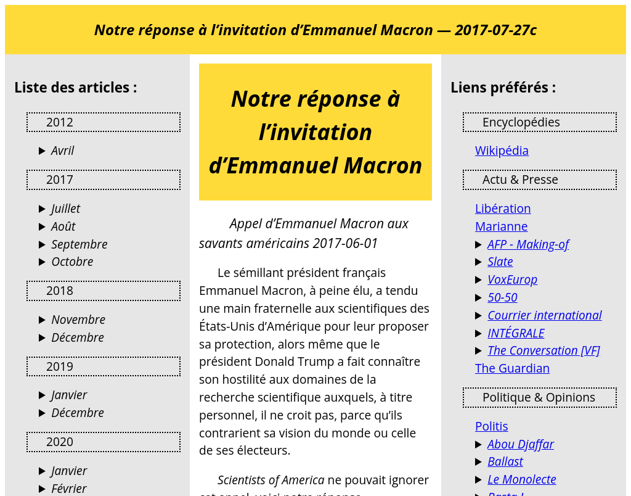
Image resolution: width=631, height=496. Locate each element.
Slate (500, 261)
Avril (62, 150)
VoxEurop (512, 279)
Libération (503, 208)
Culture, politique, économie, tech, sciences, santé (546, 262)
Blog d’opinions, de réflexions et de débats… (546, 480)
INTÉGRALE (515, 332)
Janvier (69, 394)
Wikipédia (502, 150)
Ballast (505, 461)
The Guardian (512, 368)
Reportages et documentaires (546, 333)
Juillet (65, 208)
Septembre (79, 244)
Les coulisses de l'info (546, 245)
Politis (491, 426)
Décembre (77, 337)
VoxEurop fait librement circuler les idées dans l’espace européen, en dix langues (546, 280)
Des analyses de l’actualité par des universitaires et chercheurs (546, 351)
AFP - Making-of (528, 244)
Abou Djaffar (520, 444)
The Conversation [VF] (543, 350)
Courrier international (544, 315)
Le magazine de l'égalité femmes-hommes (546, 298)
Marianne (501, 226)
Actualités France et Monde (546, 315)
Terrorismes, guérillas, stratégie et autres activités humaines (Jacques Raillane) (546, 444)
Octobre (72, 261)
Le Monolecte (521, 479)
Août (63, 226)
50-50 (502, 297)
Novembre (78, 319)
